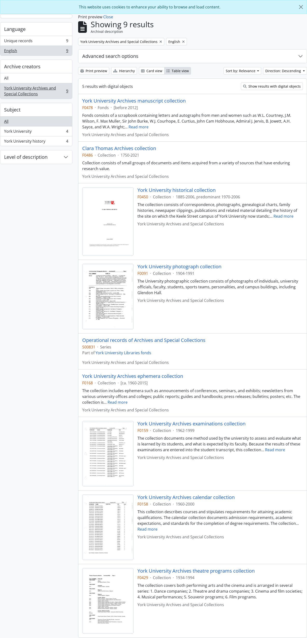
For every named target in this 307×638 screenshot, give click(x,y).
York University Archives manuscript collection (134, 101)
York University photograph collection (179, 267)
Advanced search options (110, 56)
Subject (12, 109)
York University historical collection (176, 190)
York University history (36, 142)
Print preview (93, 71)
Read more (139, 127)
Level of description (26, 157)
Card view (151, 71)
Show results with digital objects (272, 86)
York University (36, 132)
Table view (177, 71)
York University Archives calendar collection (186, 497)
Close (108, 17)
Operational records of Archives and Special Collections (143, 340)
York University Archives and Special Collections (36, 91)
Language (15, 29)
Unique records (36, 42)
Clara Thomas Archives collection (119, 148)
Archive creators (22, 66)
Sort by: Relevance (241, 71)
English (36, 51)
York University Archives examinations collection (191, 424)
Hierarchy (124, 71)
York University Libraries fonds (123, 352)
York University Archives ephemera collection (132, 376)
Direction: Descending (283, 71)
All (6, 78)
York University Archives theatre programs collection (196, 571)
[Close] (301, 7)
